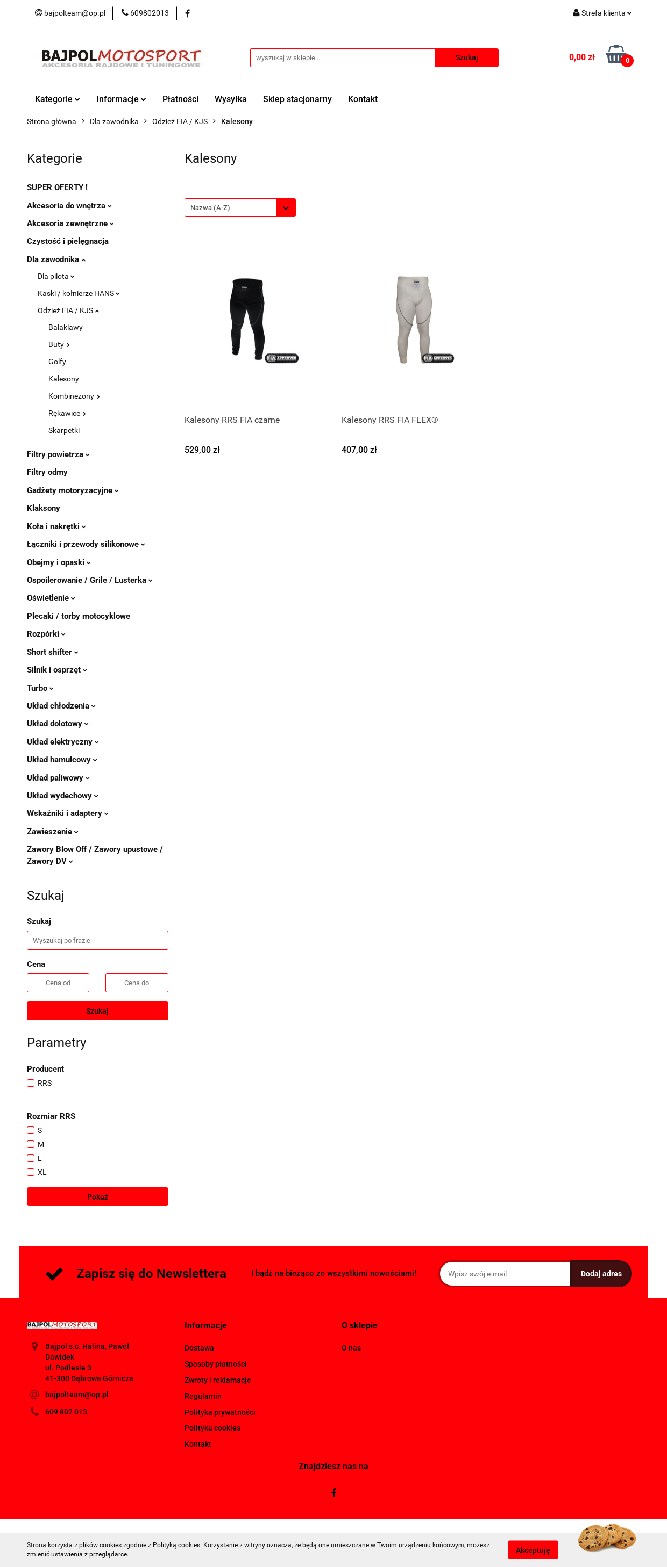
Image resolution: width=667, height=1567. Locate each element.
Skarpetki (64, 430)
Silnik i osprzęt (57, 670)
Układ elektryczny (63, 742)
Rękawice (67, 413)
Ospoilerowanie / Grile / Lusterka (90, 580)
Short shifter (53, 652)
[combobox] (240, 207)
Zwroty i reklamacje (218, 1380)
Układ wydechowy (62, 795)
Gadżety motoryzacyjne (73, 490)
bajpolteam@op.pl (77, 1394)
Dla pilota (56, 276)
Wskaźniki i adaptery (68, 813)
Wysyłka (231, 99)
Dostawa (199, 1348)
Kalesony (63, 378)
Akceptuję (533, 1550)
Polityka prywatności (220, 1412)
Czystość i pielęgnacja (68, 241)
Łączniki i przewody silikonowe (86, 544)
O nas (351, 1348)
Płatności (180, 99)
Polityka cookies (212, 1428)
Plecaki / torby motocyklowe (78, 616)
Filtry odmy (47, 472)
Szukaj (97, 1011)
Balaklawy (65, 327)
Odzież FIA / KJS (68, 310)
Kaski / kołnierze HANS (79, 293)
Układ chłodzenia (61, 706)
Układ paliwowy (58, 778)
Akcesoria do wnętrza (69, 206)
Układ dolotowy (58, 723)
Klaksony (43, 508)
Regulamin (203, 1396)
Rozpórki (46, 634)
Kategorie (57, 99)
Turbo (40, 688)
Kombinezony (74, 396)
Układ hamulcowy (62, 759)
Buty (59, 344)
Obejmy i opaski (59, 562)
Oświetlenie (51, 598)
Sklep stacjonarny (297, 99)
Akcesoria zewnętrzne (70, 223)
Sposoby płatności (216, 1364)
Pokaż (97, 1197)
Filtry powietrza (58, 454)
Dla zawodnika (56, 259)
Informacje (121, 99)
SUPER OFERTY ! (57, 187)
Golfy (57, 361)
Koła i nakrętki (56, 526)
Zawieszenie (53, 831)
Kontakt (363, 99)
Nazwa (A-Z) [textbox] (210, 208)
